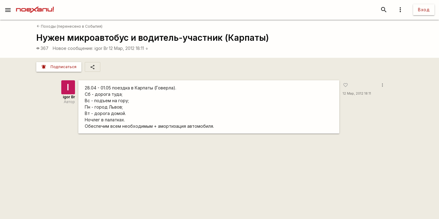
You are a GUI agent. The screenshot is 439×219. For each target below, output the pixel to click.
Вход (424, 9)
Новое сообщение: (73, 48)
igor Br (101, 48)
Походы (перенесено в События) (69, 26)
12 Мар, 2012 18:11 (128, 48)
